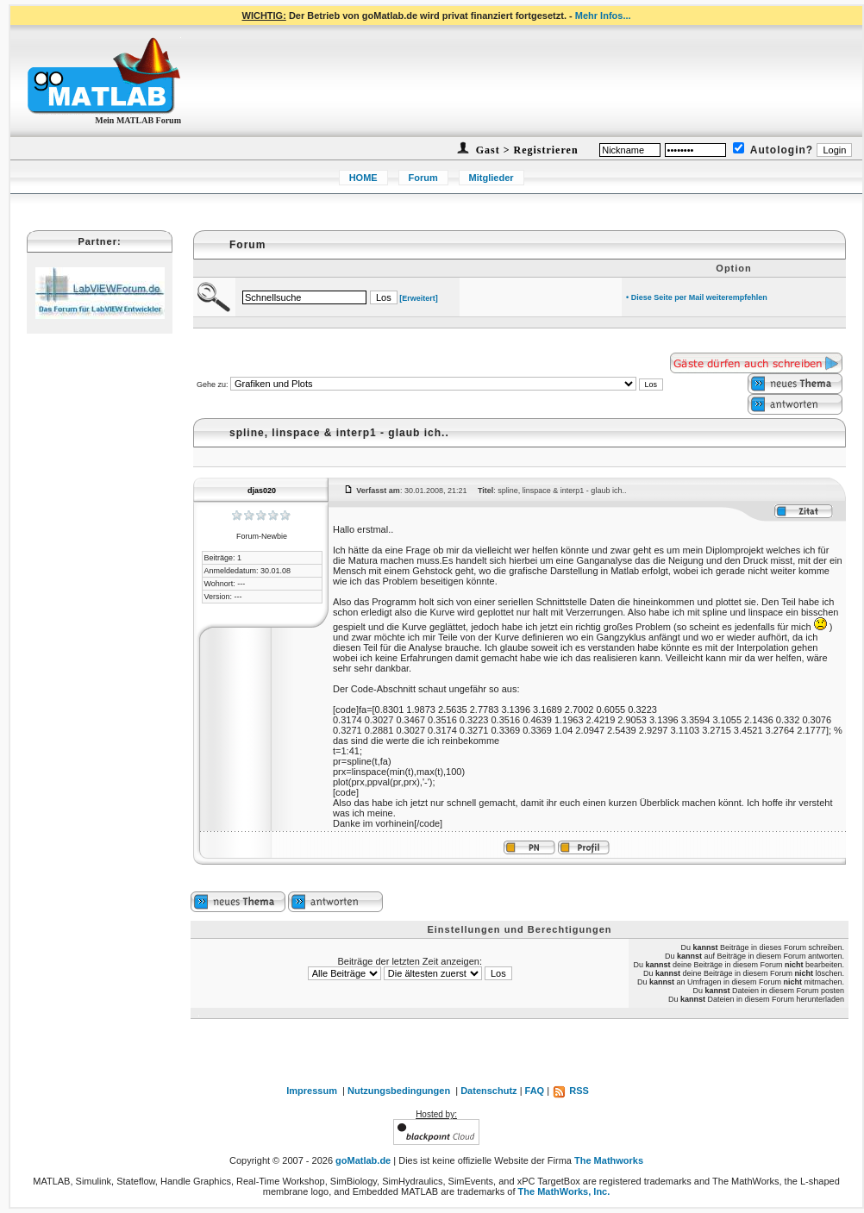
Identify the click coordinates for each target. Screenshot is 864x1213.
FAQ (535, 1090)
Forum (423, 177)
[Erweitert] (418, 298)
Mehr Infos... (603, 15)
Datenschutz (488, 1090)
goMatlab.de (363, 1160)
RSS (570, 1090)
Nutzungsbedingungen (398, 1090)
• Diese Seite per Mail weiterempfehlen (696, 297)
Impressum (311, 1090)
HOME (363, 177)
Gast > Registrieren (526, 150)
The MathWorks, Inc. (564, 1191)
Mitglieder (491, 177)
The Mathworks (608, 1160)
